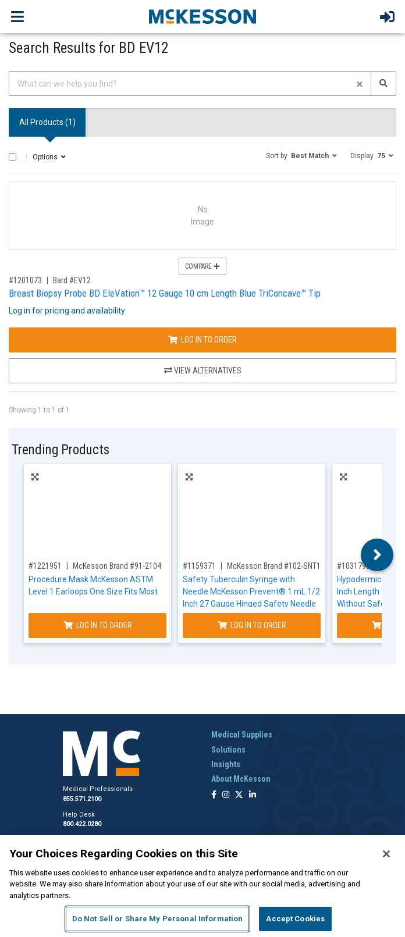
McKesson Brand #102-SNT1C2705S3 (288, 566)
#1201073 (25, 280)
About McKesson (241, 778)
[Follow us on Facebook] (213, 795)
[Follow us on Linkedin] (252, 795)
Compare (202, 266)
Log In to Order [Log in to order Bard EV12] (202, 339)
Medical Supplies (241, 734)
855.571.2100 (82, 799)
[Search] (383, 83)
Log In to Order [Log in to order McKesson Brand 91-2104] (97, 625)
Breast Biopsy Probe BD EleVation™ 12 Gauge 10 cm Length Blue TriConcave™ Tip (165, 293)
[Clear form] (359, 83)
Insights (225, 764)
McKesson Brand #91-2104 (117, 566)
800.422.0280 (82, 824)
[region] (202, 886)
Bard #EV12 (72, 280)
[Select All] (12, 157)
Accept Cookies (295, 918)
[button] (301, 155)
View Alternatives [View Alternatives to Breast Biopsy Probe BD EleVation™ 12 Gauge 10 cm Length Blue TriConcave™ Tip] (202, 370)
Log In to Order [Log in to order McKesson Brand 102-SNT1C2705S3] (252, 625)
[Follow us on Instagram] (225, 795)
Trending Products (60, 450)
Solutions (228, 749)
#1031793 (353, 566)
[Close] (386, 854)
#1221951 (45, 566)
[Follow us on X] (239, 795)
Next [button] (377, 555)
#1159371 (199, 566)
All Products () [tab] (47, 122)
